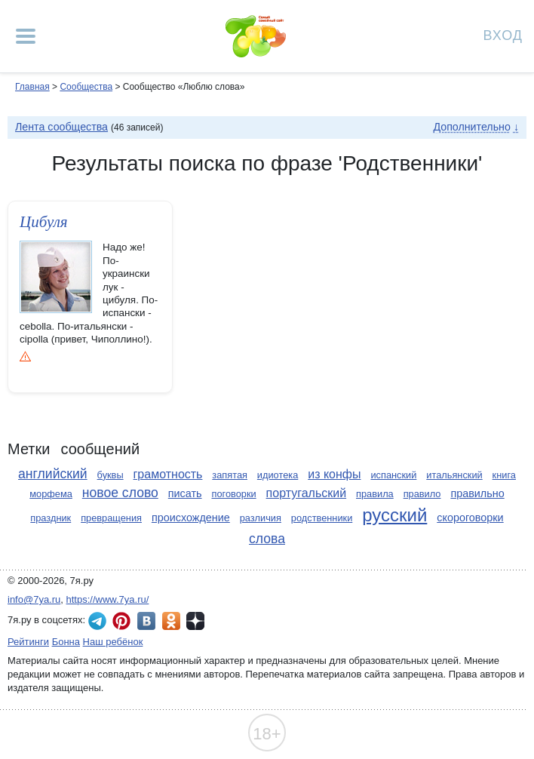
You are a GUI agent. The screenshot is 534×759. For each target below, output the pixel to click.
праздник (50, 518)
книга (504, 475)
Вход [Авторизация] (503, 34)
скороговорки (470, 518)
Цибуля (44, 222)
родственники (321, 518)
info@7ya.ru (34, 599)
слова (267, 538)
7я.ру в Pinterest (121, 621)
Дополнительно (471, 127)
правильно (477, 493)
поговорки (233, 493)
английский (52, 473)
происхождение (191, 518)
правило (422, 493)
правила (375, 493)
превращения (111, 518)
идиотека (277, 475)
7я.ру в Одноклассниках (171, 621)
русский (394, 515)
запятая (229, 475)
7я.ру (195, 621)
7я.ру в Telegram (97, 621)
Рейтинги (28, 641)
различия (260, 518)
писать (185, 493)
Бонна (66, 641)
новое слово (120, 492)
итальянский (454, 475)
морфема (50, 493)
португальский (306, 493)
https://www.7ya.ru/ (107, 599)
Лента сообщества (61, 127)
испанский (393, 475)
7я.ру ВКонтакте (146, 621)
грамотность (168, 474)
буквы (110, 475)
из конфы (334, 474)
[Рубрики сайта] (25, 36)
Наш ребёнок (113, 641)
